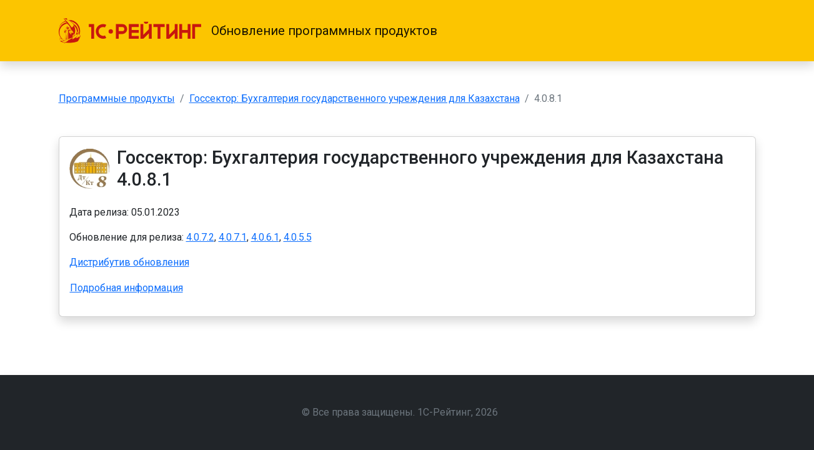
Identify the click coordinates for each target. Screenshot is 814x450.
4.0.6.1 (265, 237)
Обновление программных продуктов (324, 30)
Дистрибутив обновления (129, 262)
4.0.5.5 (298, 237)
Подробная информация (126, 288)
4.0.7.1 (233, 237)
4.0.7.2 (200, 237)
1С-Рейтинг (444, 412)
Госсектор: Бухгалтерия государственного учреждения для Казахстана (354, 98)
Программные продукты (117, 98)
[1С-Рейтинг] (130, 30)
